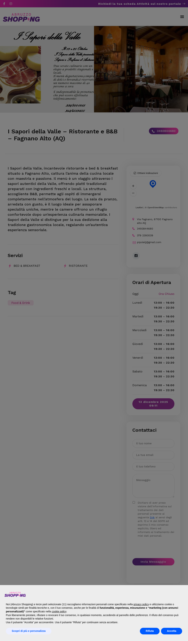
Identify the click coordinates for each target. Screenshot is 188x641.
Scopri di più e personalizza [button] (29, 630)
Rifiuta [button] (150, 630)
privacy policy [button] (141, 604)
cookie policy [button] (59, 611)
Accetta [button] (171, 630)
